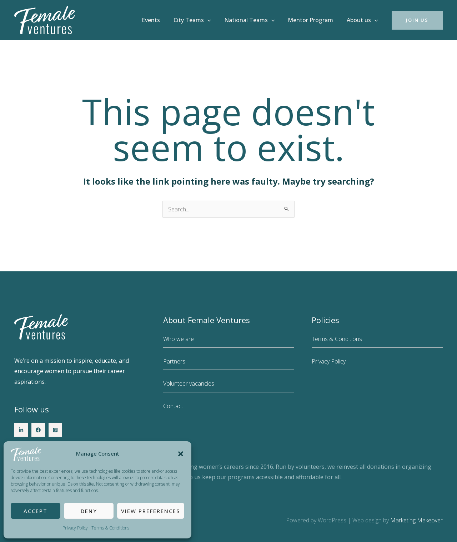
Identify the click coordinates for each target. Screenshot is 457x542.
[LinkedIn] (21, 430)
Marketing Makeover (416, 520)
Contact (173, 406)
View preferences (150, 511)
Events (159, 20)
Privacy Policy (75, 528)
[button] (180, 453)
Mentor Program (313, 20)
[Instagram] (55, 430)
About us (363, 19)
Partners (174, 361)
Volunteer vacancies (188, 383)
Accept (35, 511)
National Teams (254, 19)
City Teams (198, 19)
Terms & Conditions (110, 528)
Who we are (178, 339)
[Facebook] (38, 430)
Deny (89, 511)
